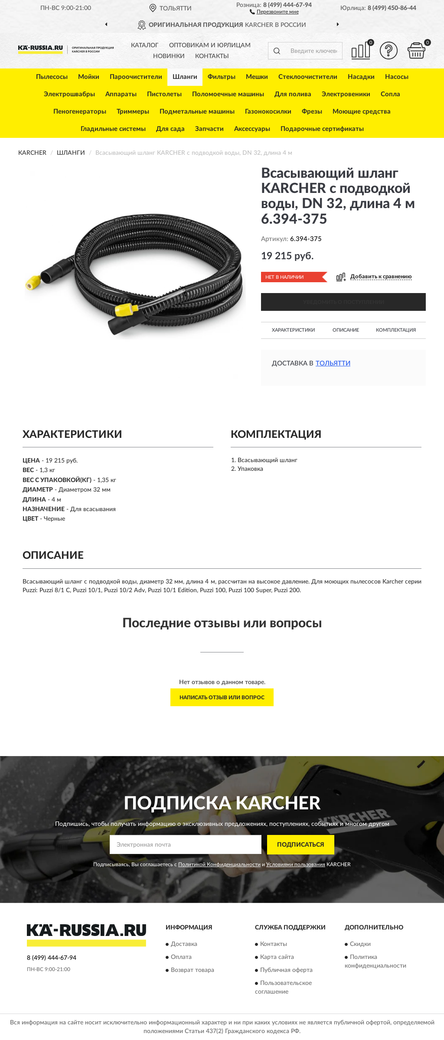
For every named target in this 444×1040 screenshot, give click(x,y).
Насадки (361, 77)
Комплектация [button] (396, 330)
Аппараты (121, 94)
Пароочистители (136, 77)
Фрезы (312, 111)
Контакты (212, 56)
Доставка (184, 945)
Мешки (257, 77)
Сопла (390, 94)
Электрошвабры (69, 94)
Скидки (360, 945)
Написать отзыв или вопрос (222, 697)
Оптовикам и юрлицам (210, 45)
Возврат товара (192, 971)
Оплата (181, 958)
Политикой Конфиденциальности (219, 864)
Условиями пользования (295, 864)
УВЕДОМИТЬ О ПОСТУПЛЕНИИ (343, 302)
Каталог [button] (145, 45)
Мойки (88, 77)
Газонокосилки (268, 111)
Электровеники (346, 94)
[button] (274, 11)
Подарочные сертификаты (322, 129)
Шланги (185, 77)
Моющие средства (362, 111)
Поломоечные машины (228, 94)
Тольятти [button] (333, 363)
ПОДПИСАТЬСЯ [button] (300, 845)
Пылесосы (52, 77)
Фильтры (221, 77)
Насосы (396, 77)
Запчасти (209, 129)
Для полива (292, 94)
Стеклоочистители (307, 77)
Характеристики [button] (293, 330)
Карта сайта (277, 958)
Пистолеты (164, 94)
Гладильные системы (113, 129)
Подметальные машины (197, 111)
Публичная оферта (286, 971)
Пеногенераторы (79, 111)
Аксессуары (252, 129)
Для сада (170, 129)
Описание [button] (346, 330)
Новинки (169, 56)
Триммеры (133, 111)
